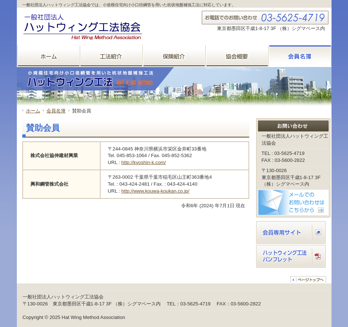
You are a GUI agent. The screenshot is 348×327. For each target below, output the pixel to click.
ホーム (33, 111)
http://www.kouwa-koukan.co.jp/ (155, 191)
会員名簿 (56, 111)
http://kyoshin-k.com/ (143, 162)
